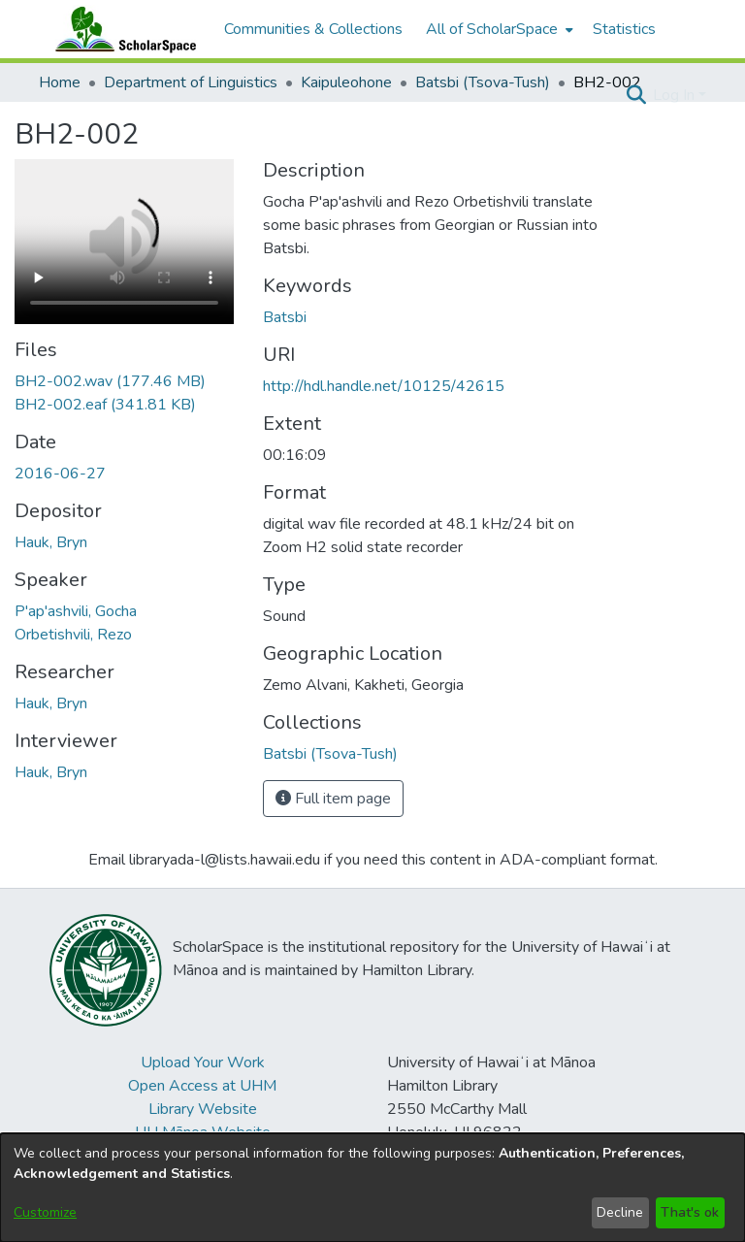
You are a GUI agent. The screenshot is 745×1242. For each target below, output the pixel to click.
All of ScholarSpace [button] (492, 29)
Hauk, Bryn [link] (51, 542)
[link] (110, 381)
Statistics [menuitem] (624, 29)
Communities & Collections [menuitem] (313, 29)
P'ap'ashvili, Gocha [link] (76, 611)
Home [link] (60, 82)
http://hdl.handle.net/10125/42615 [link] (383, 386)
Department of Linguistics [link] (190, 82)
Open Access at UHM (202, 1085)
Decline (620, 1212)
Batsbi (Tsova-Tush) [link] (482, 82)
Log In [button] (675, 95)
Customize (45, 1212)
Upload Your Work (203, 1062)
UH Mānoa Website (203, 1132)
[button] (636, 95)
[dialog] (372, 1187)
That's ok (690, 1212)
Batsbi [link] (285, 317)
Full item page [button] (333, 798)
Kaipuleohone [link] (346, 82)
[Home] (121, 29)
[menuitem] (497, 29)
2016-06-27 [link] (60, 473)
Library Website (202, 1109)
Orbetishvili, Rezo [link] (73, 634)
